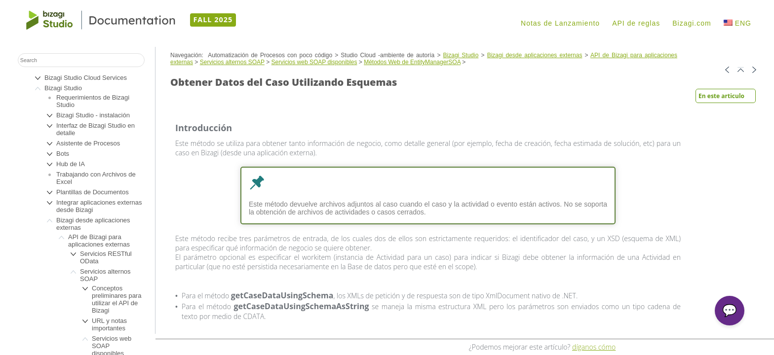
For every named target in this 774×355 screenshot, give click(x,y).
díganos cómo (594, 347)
